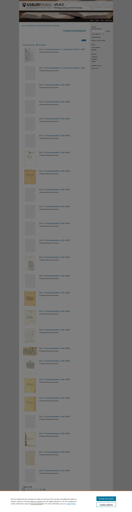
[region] (66, 501)
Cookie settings (36, 504)
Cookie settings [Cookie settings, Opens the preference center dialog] (106, 505)
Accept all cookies (106, 499)
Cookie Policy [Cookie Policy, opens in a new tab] (71, 504)
